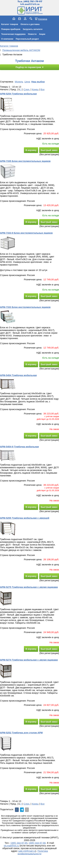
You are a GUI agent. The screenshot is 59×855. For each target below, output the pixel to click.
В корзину (31, 150)
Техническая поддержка (13, 34)
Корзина (42, 19)
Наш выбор (38, 81)
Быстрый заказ (49, 150)
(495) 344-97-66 (37, 842)
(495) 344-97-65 (19, 842)
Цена (27, 81)
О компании (7, 39)
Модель (19, 81)
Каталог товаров (9, 24)
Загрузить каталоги (32, 29)
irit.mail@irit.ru (30, 4)
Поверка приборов (10, 29)
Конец (35, 89)
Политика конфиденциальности (33, 852)
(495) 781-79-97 (32, 1)
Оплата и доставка (29, 24)
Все (42, 89)
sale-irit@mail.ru (26, 851)
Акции (42, 34)
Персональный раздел (27, 39)
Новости (32, 34)
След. (27, 89)
